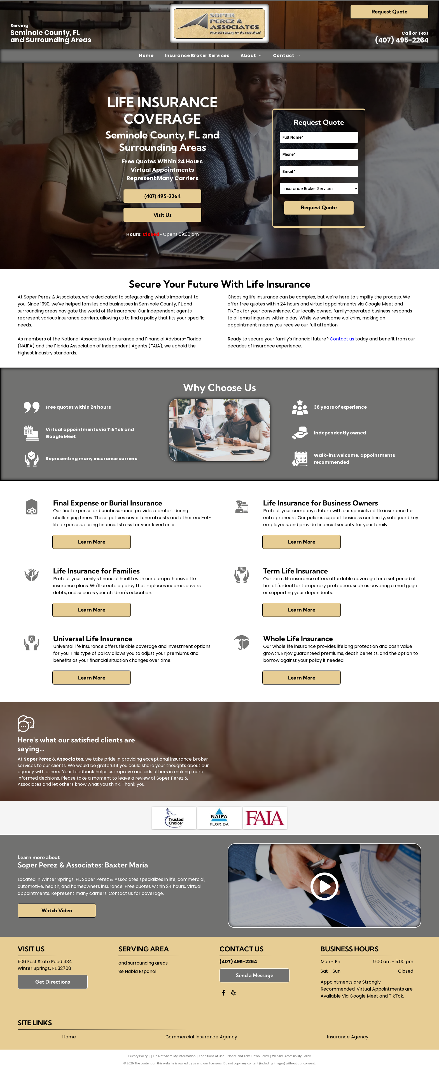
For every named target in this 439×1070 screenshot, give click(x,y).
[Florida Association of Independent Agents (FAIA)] (265, 818)
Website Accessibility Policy (291, 1056)
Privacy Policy (138, 1056)
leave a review (134, 778)
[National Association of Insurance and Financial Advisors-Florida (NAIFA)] (219, 818)
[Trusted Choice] (174, 818)
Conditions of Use (211, 1056)
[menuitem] (146, 55)
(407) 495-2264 (402, 40)
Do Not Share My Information (174, 1056)
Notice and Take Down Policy (248, 1056)
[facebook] (224, 993)
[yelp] (233, 993)
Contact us (342, 339)
